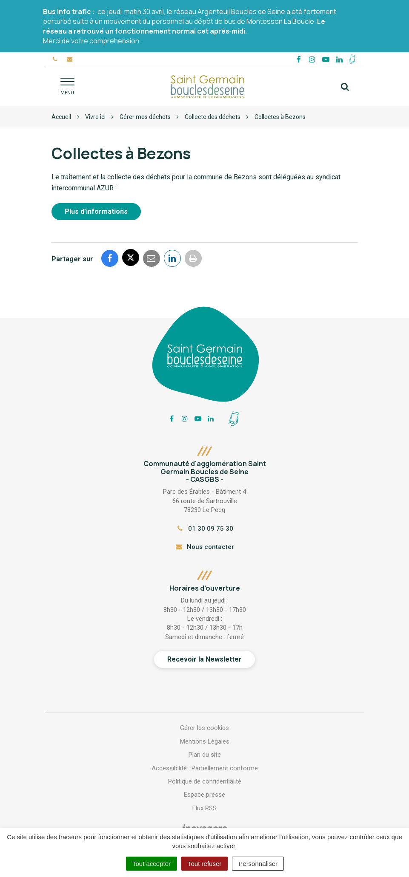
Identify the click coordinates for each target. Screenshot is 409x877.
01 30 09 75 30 (204, 528)
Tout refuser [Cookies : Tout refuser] (204, 863)
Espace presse (204, 794)
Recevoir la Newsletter (204, 659)
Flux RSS (204, 808)
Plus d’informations (96, 211)
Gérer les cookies (204, 728)
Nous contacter (204, 547)
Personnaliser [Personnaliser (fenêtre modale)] (257, 863)
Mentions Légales (204, 741)
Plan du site (205, 754)
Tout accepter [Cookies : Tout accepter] (151, 863)
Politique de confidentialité (204, 781)
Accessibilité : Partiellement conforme (205, 768)
